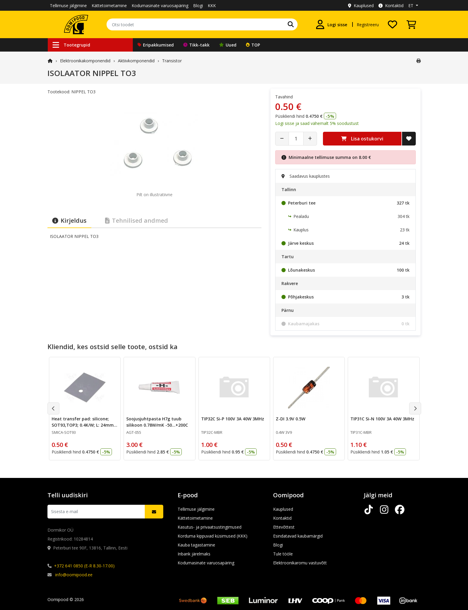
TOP (253, 45)
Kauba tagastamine (196, 545)
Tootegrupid (71, 45)
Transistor (172, 61)
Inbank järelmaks (194, 554)
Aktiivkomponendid (136, 61)
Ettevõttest (284, 527)
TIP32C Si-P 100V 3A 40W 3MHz (232, 419)
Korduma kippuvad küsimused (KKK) (212, 536)
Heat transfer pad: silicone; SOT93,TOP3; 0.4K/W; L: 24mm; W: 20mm (83, 425)
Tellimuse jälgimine (68, 5)
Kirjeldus (69, 220)
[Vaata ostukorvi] (411, 24)
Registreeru (368, 24)
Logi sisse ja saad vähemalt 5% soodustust (317, 123)
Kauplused (361, 5)
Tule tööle (283, 554)
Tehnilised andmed (136, 220)
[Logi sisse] (331, 24)
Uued (227, 45)
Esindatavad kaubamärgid (298, 536)
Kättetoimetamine (109, 5)
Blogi (198, 5)
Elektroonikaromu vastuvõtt (300, 563)
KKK (212, 5)
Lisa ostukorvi (362, 138)
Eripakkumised (156, 45)
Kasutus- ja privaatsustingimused (209, 527)
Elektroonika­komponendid (85, 61)
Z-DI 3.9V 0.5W (290, 419)
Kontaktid (391, 5)
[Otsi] (291, 24)
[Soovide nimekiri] (392, 24)
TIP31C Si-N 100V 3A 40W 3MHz (382, 419)
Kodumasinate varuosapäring (160, 5)
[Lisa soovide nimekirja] (409, 138)
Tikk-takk (196, 45)
